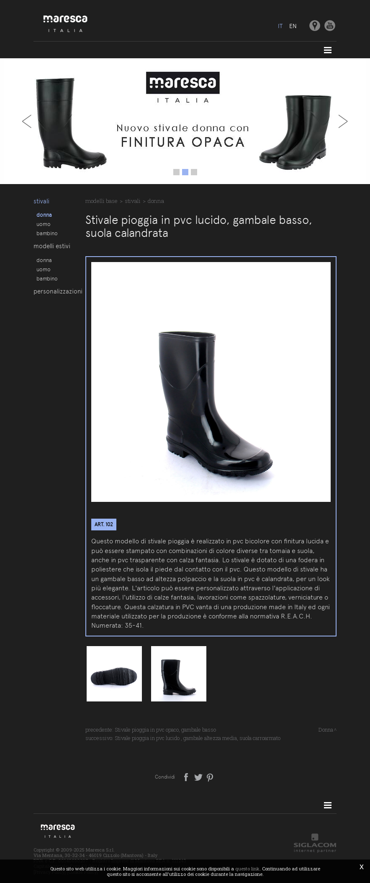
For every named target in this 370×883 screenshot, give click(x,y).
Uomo (43, 224)
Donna (44, 215)
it (280, 26)
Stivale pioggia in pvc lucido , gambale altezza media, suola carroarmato (197, 738)
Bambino (47, 233)
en (293, 26)
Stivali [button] (41, 201)
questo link (247, 868)
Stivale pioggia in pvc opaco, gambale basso (165, 729)
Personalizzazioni (54, 291)
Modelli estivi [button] (51, 246)
